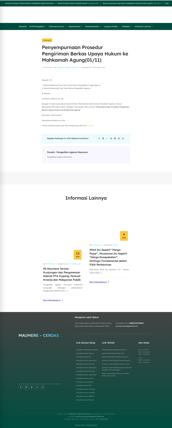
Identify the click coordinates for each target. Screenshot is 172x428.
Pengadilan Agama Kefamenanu (86, 360)
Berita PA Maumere (74, 264)
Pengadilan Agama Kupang (85, 353)
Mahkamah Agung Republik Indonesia (114, 350)
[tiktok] (32, 387)
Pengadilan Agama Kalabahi (85, 396)
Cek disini (152, 3)
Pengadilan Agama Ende (84, 385)
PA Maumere (50, 264)
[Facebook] (99, 138)
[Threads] (115, 138)
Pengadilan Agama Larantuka (85, 389)
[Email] (119, 138)
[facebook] (21, 387)
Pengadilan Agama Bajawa (84, 382)
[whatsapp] (37, 387)
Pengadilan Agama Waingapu (85, 371)
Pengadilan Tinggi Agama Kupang (87, 350)
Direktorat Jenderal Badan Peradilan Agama (116, 360)
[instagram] (26, 387)
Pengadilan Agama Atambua (85, 364)
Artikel (115, 245)
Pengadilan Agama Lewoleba (85, 392)
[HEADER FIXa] (68, 10)
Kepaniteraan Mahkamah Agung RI (113, 353)
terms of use (92, 425)
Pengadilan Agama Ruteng (84, 378)
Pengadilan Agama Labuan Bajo (86, 375)
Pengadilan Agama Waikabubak (86, 367)
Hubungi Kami (88, 3)
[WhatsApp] (107, 138)
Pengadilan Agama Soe (83, 357)
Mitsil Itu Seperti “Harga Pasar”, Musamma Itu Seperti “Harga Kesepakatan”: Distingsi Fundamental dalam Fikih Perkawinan (108, 257)
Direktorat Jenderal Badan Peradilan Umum (116, 364)
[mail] (42, 387)
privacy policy (80, 425)
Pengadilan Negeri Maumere (85, 400)
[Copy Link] (123, 138)
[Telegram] (111, 138)
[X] (103, 138)
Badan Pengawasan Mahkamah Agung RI (115, 357)
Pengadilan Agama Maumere (68, 67)
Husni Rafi (104, 419)
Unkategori (47, 40)
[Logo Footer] (40, 317)
